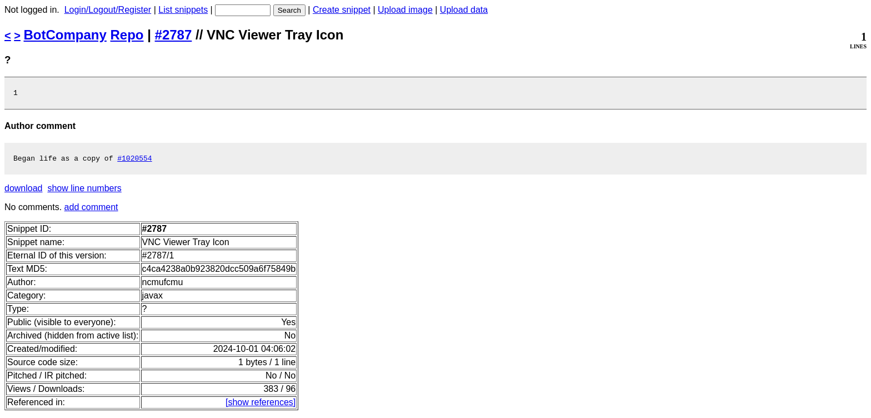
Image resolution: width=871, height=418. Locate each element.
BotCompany (65, 34)
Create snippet (342, 9)
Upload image (405, 9)
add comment (91, 210)
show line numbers (84, 191)
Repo (127, 34)
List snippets (183, 9)
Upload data (464, 9)
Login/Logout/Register (108, 9)
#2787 (173, 34)
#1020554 (134, 161)
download (23, 191)
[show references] (261, 405)
